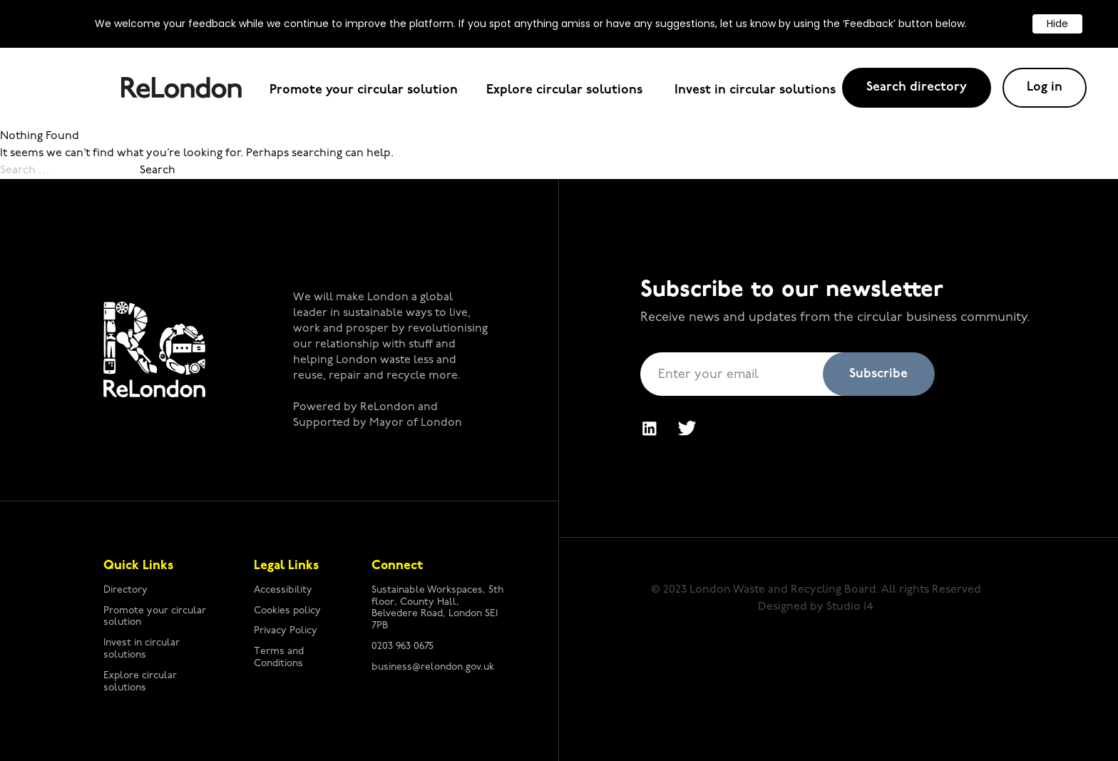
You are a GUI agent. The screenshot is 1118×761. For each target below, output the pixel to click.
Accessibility (283, 590)
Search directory (916, 87)
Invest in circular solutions (755, 90)
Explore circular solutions (566, 90)
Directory (125, 590)
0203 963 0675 (402, 646)
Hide (1057, 23)
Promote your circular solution (364, 90)
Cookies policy (287, 611)
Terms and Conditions (279, 657)
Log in (1044, 87)
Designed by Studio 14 (815, 607)
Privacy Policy (285, 630)
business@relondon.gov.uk (432, 667)
